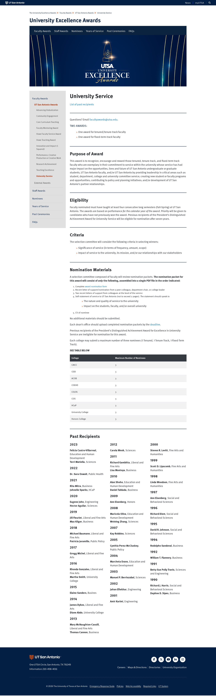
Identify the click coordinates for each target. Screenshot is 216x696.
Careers (121, 667)
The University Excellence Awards (43, 12)
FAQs (131, 31)
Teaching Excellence (45, 170)
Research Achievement (46, 164)
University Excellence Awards (67, 20)
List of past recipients (82, 105)
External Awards (42, 183)
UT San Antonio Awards (84, 12)
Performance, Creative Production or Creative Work (48, 157)
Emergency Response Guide (102, 686)
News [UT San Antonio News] (188, 3)
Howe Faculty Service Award (48, 134)
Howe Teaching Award (46, 140)
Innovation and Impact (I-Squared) (47, 148)
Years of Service (95, 31)
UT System (163, 686)
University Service (104, 12)
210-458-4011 (50, 669)
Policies (120, 686)
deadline (155, 325)
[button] (210, 3)
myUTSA (199, 3)
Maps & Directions (137, 667)
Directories (154, 667)
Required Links (149, 686)
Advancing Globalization (47, 110)
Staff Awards (61, 31)
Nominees (77, 31)
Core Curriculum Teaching (47, 122)
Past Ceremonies (116, 31)
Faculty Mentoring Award (47, 128)
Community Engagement (47, 116)
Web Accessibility (133, 686)
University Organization (175, 667)
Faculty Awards (65, 12)
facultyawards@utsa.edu (103, 120)
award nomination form (96, 287)
